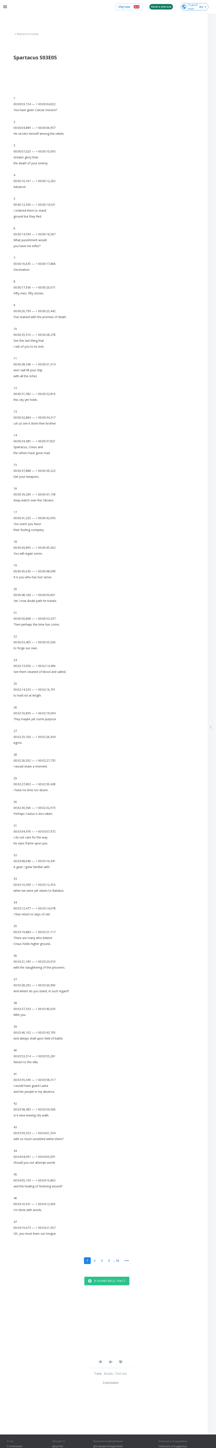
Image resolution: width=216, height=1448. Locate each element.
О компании (14, 1446)
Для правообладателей (108, 1446)
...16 (116, 1261)
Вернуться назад (26, 34)
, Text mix (120, 1374)
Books (108, 1374)
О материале (110, 1382)
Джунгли (57, 1446)
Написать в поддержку (173, 1446)
